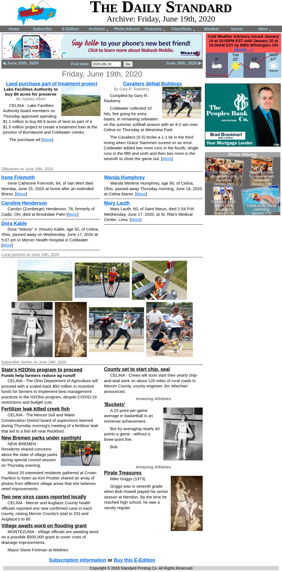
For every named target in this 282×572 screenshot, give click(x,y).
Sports (237, 29)
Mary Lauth (117, 203)
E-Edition (70, 29)
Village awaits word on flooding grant (44, 525)
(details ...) (243, 49)
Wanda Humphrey (124, 177)
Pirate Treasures (123, 473)
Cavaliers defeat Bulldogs (152, 84)
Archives (99, 29)
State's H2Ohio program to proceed (41, 370)
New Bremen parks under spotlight (41, 438)
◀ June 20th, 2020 (20, 63)
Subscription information (77, 560)
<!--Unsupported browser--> (242, 183)
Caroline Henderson (24, 203)
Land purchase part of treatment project (51, 84)
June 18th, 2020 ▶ (184, 63)
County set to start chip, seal (137, 369)
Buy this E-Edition (134, 560)
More (265, 29)
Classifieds (183, 29)
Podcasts (155, 29)
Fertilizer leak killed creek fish (35, 409)
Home (14, 29)
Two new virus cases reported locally (43, 497)
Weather (211, 29)
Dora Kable (14, 223)
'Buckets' (114, 404)
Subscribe (42, 29)
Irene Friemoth (18, 177)
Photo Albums (127, 29)
